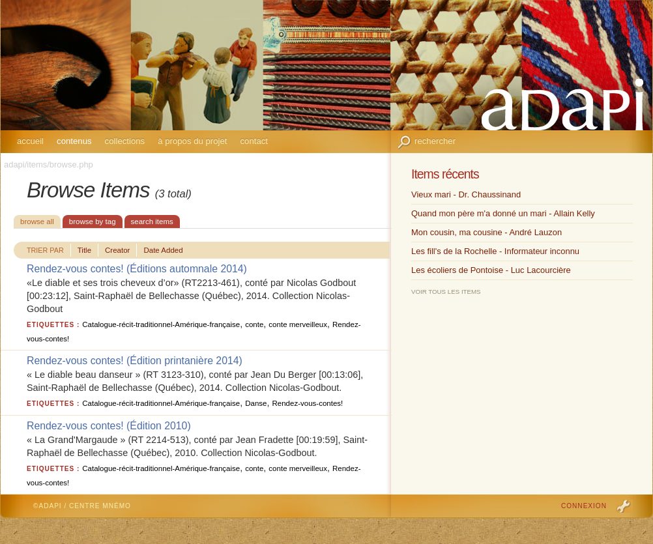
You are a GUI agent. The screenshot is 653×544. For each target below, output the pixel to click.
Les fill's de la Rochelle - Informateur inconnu (495, 251)
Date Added (162, 250)
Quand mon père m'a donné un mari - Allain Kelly (503, 213)
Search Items (152, 221)
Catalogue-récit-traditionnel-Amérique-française (161, 324)
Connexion (584, 505)
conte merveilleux (297, 324)
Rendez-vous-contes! (307, 403)
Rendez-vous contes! (75, 268)
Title (84, 250)
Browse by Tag (92, 221)
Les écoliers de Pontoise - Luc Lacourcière (491, 270)
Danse (256, 403)
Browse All (37, 221)
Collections (125, 141)
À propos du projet (192, 141)
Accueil (30, 141)
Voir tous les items (446, 291)
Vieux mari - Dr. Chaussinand (466, 194)
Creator (117, 250)
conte (254, 324)
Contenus (74, 141)
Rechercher (435, 141)
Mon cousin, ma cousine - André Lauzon (486, 232)
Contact (254, 141)
